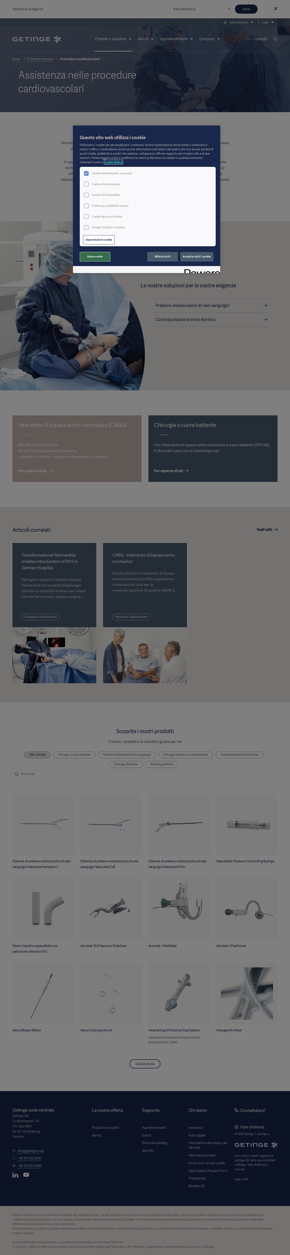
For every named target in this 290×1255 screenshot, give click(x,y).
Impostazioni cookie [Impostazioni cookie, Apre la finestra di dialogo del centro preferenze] (99, 239)
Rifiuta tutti (162, 256)
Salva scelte (95, 256)
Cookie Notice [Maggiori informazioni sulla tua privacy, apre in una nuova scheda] (113, 162)
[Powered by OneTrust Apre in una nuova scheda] (201, 270)
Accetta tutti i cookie (197, 256)
